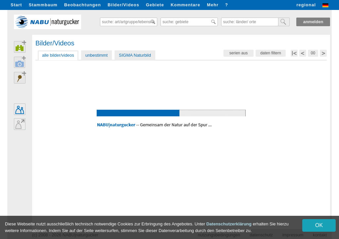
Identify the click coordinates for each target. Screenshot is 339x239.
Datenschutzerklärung (229, 223)
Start (16, 4)
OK (319, 225)
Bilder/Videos (123, 4)
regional (306, 4)
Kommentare (185, 4)
